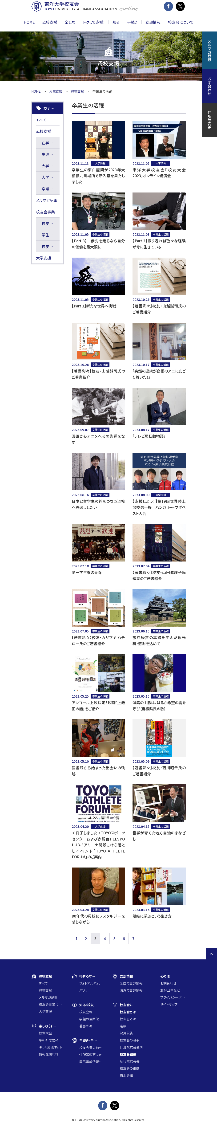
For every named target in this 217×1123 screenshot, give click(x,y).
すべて (41, 119)
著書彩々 (85, 1026)
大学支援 (49, 177)
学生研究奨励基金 (51, 235)
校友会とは (128, 1019)
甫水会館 (126, 1075)
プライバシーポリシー (173, 997)
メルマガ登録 (209, 50)
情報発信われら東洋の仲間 (51, 1054)
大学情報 (49, 166)
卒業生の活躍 (51, 189)
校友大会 (45, 1033)
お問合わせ (168, 983)
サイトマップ (168, 1004)
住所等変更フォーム (92, 1054)
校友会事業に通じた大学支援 (48, 212)
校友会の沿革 (129, 1040)
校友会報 (85, 1011)
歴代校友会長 (130, 1061)
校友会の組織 (129, 1068)
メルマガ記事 (46, 200)
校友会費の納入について (92, 1047)
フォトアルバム (89, 983)
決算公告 (126, 1033)
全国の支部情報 (131, 983)
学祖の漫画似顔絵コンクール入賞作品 (92, 1019)
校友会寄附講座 (51, 223)
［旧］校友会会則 (131, 1047)
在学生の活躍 (51, 142)
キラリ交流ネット (50, 1047)
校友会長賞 (51, 246)
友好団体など (170, 990)
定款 (123, 1026)
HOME (29, 22)
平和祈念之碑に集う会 (51, 1040)
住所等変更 (209, 119)
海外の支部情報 (131, 990)
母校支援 (55, 91)
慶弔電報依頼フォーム (92, 1061)
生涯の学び (51, 154)
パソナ (83, 990)
